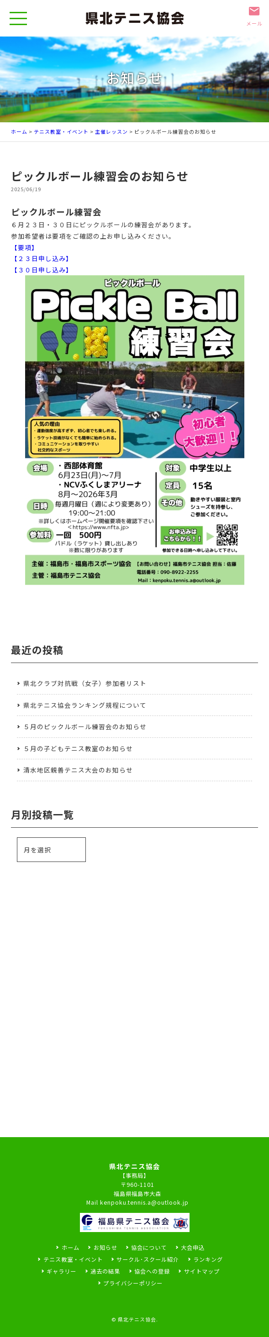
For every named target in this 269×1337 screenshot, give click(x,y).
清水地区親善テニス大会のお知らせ (78, 769)
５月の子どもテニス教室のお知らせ (78, 748)
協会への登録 (152, 1271)
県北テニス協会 (137, 1319)
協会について (149, 1247)
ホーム (19, 131)
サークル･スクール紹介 (147, 1259)
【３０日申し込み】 (42, 269)
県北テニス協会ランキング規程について (85, 705)
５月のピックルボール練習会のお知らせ (85, 726)
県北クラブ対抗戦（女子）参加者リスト (85, 683)
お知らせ (105, 1247)
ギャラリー (61, 1271)
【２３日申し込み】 (42, 258)
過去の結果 (105, 1271)
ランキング (208, 1259)
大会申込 (193, 1247)
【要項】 (24, 247)
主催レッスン (111, 131)
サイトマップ (202, 1271)
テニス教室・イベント (61, 131)
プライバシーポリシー (133, 1283)
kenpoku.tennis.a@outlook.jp (144, 1202)
